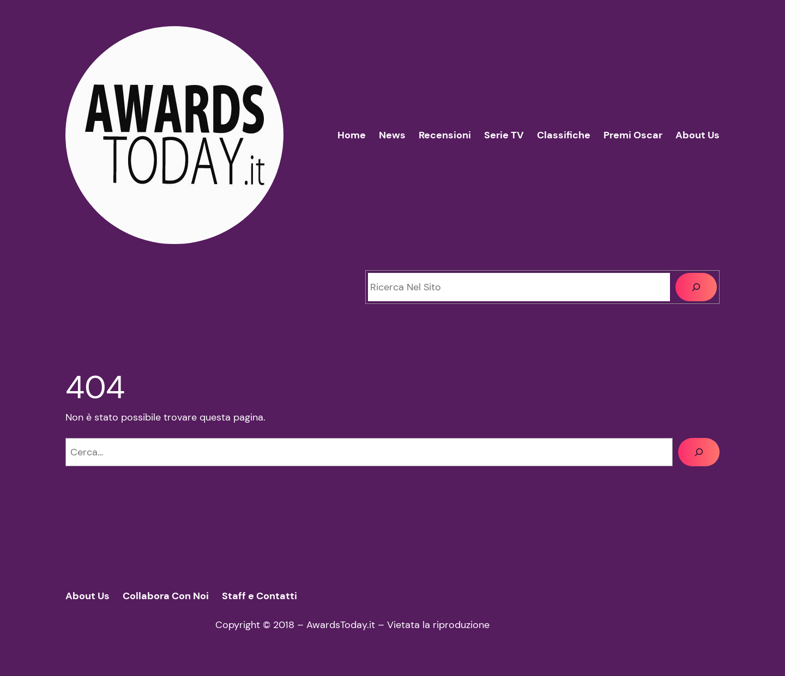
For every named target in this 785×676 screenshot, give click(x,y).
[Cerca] (696, 287)
